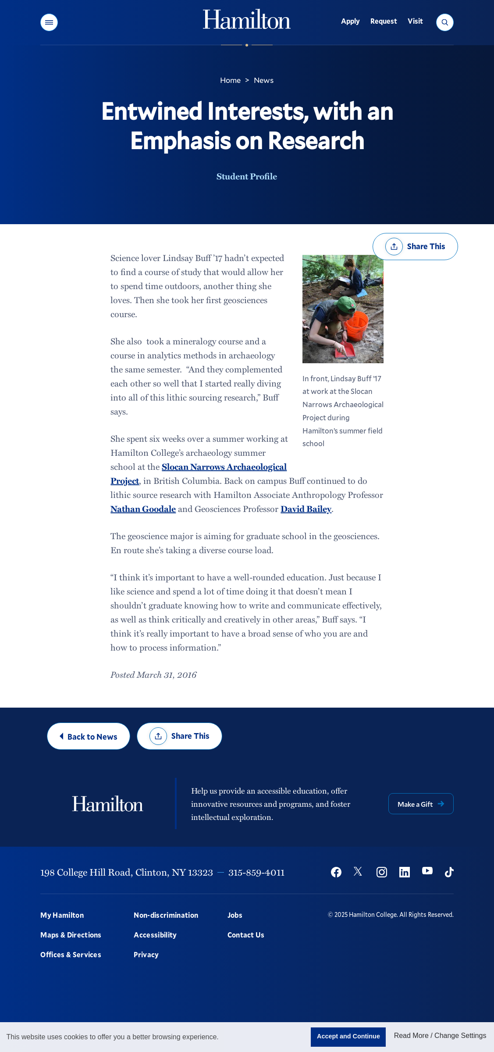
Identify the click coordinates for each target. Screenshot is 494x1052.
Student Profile (247, 175)
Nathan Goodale (143, 508)
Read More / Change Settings (440, 1035)
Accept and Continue (348, 1036)
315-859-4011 (256, 872)
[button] (49, 22)
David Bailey (306, 508)
